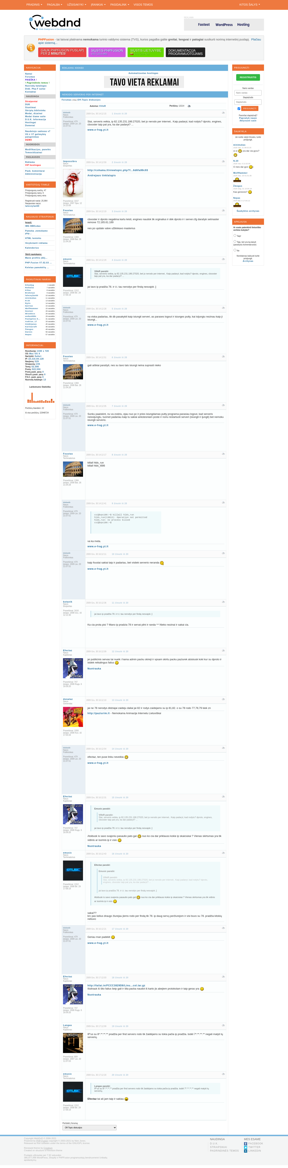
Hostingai (30, 122)
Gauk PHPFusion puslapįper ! (62, 52)
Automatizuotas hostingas (143, 73)
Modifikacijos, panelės (38, 149)
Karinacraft (31, 327)
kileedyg (29, 285)
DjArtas (29, 306)
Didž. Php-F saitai (35, 89)
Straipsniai (218, 1150)
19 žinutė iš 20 (120, 1029)
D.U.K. (214, 1146)
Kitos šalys (249, 4)
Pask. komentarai (35, 171)
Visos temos (143, 4)
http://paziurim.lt (98, 716)
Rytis (28, 303)
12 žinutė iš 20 (120, 654)
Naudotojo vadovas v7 (37, 131)
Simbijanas (31, 324)
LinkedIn (254, 1153)
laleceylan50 (32, 206)
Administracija (33, 174)
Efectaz (67, 653)
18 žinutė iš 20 (120, 980)
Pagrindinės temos (224, 1153)
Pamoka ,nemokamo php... (36, 232)
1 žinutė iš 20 (119, 114)
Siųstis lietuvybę (145, 52)
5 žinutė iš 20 (119, 309)
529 (37, 361)
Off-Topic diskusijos (89, 100)
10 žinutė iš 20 (120, 557)
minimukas (30, 298)
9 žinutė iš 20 (119, 503)
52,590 (35, 367)
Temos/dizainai (33, 152)
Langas (67, 1028)
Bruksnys (30, 293)
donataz (68, 702)
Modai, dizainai (33, 113)
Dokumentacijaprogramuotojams (185, 52)
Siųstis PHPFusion (107, 52)
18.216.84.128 (36, 359)
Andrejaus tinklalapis (101, 175)
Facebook (255, 1146)
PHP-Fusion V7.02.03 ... (38, 263)
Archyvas (248, 261)
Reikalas (29, 288)
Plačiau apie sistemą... (54, 42)
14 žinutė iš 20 (120, 752)
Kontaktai (30, 92)
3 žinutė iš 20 (119, 211)
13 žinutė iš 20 (120, 703)
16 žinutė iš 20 (120, 857)
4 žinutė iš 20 (119, 260)
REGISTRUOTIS (248, 77)
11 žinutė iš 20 (120, 606)
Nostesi (29, 311)
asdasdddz (30, 316)
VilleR (102, 106)
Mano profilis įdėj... (36, 258)
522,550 (36, 369)
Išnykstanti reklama (36, 243)
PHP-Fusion (42, 1143)
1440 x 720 (43, 351)
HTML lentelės (33, 238)
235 (38, 364)
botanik (67, 604)
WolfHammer (31, 308)
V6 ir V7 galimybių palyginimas (35, 135)
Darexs (28, 332)
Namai (28, 74)
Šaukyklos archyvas (248, 211)
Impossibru (70, 161)
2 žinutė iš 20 (119, 162)
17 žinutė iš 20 (120, 932)
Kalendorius (32, 248)
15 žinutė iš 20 (120, 800)
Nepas (28, 335)
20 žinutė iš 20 (120, 1078)
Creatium (48, 1151)
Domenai (30, 125)
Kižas (28, 290)
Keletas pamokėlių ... (37, 267)
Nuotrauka (94, 671)
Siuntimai (30, 107)
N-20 (27, 301)
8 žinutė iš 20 (119, 455)
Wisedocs (30, 314)
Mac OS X (34, 354)
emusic (67, 259)
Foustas (68, 210)
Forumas (30, 77)
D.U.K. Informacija (35, 119)
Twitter (254, 1150)
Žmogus (29, 329)
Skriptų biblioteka (35, 110)
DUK (27, 104)
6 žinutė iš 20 (119, 357)
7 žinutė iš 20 (119, 406)
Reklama (30, 162)
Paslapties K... (32, 319)
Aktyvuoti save (248, 121)
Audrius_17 (31, 321)
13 (44, 380)
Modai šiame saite (35, 116)
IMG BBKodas (33, 226)
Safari (38, 356)
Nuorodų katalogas (36, 86)
